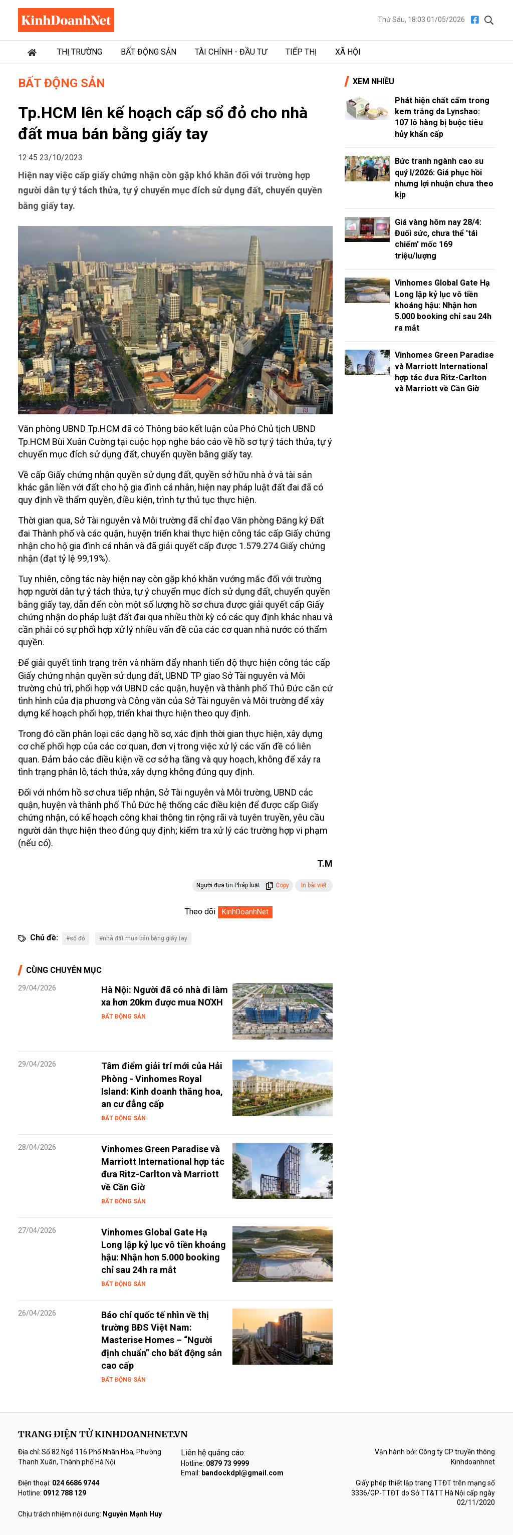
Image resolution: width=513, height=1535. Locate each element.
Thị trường (79, 52)
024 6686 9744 (75, 1483)
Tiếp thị (301, 52)
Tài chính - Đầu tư (231, 52)
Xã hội (348, 52)
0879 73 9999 (227, 1463)
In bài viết (314, 885)
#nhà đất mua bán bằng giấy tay (143, 938)
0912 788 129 (64, 1493)
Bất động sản (148, 52)
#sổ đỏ (75, 938)
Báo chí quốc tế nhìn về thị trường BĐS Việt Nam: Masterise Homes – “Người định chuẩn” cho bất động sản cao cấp (161, 1340)
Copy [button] (277, 885)
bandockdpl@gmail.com (242, 1473)
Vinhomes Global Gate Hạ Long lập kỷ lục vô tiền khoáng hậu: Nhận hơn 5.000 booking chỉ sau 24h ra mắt (443, 305)
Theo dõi (200, 911)
